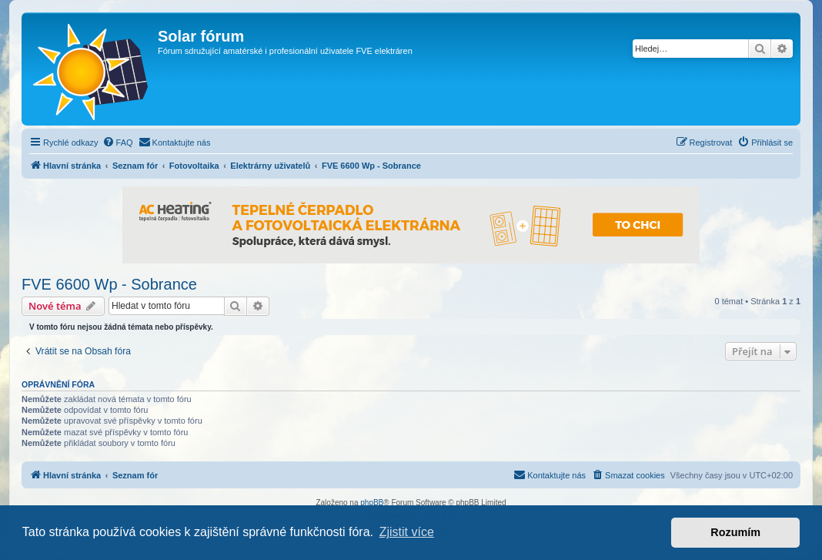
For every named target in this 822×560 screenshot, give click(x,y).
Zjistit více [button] (406, 531)
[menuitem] (117, 142)
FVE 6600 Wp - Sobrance (109, 284)
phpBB (371, 502)
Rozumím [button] (735, 532)
